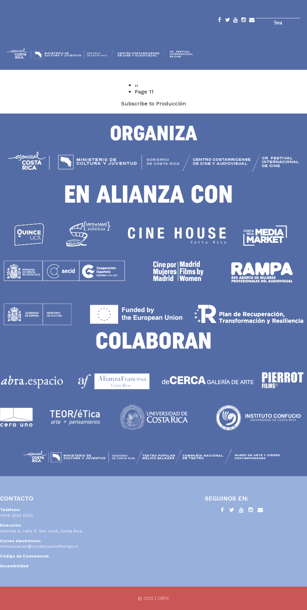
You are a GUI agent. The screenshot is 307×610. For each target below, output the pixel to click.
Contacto (252, 21)
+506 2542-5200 (16, 515)
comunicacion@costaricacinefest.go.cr (39, 546)
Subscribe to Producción (153, 103)
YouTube (236, 21)
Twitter (227, 21)
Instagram (244, 21)
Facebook (219, 21)
